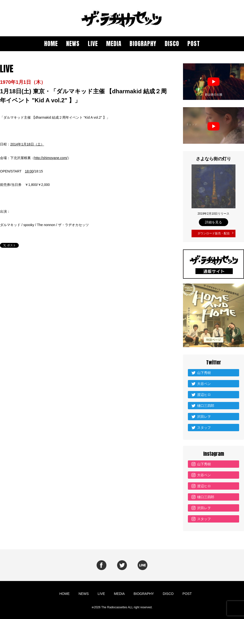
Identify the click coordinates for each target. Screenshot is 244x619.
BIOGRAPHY (143, 43)
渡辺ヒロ (204, 393)
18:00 (29, 171)
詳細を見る (213, 222)
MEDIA (114, 43)
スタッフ (204, 426)
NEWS (73, 43)
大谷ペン (204, 382)
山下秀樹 (204, 371)
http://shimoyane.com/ (51, 158)
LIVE (93, 43)
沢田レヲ (204, 415)
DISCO (172, 43)
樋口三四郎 (205, 404)
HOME (51, 43)
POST (193, 43)
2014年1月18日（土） (27, 144)
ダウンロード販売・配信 (213, 233)
